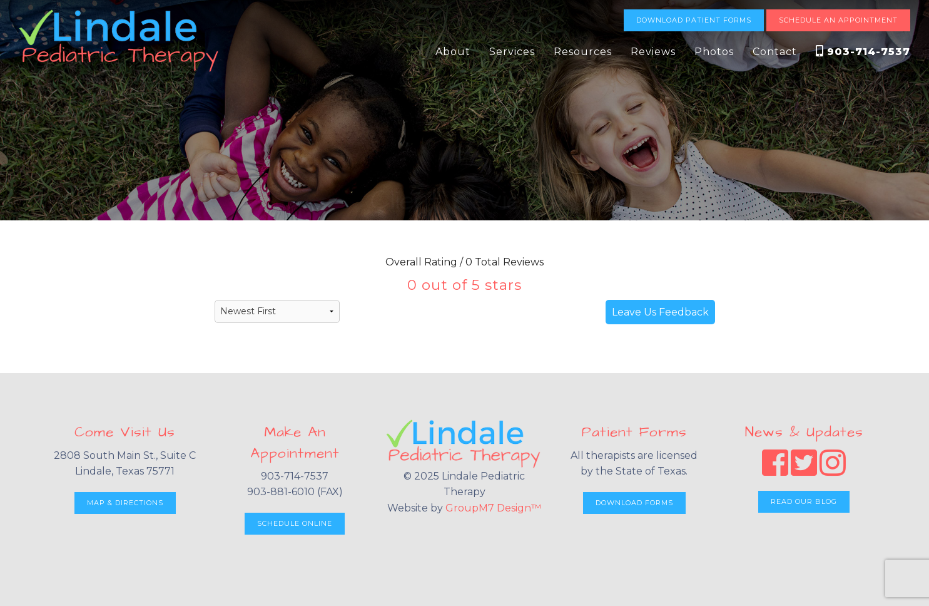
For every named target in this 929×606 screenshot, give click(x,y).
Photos (714, 52)
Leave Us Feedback (660, 312)
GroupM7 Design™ (493, 508)
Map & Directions (125, 502)
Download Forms (634, 502)
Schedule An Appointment (838, 20)
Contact (775, 52)
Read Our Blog (804, 501)
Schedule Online (294, 523)
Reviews (653, 52)
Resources (583, 52)
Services (512, 52)
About (452, 52)
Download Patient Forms (693, 20)
